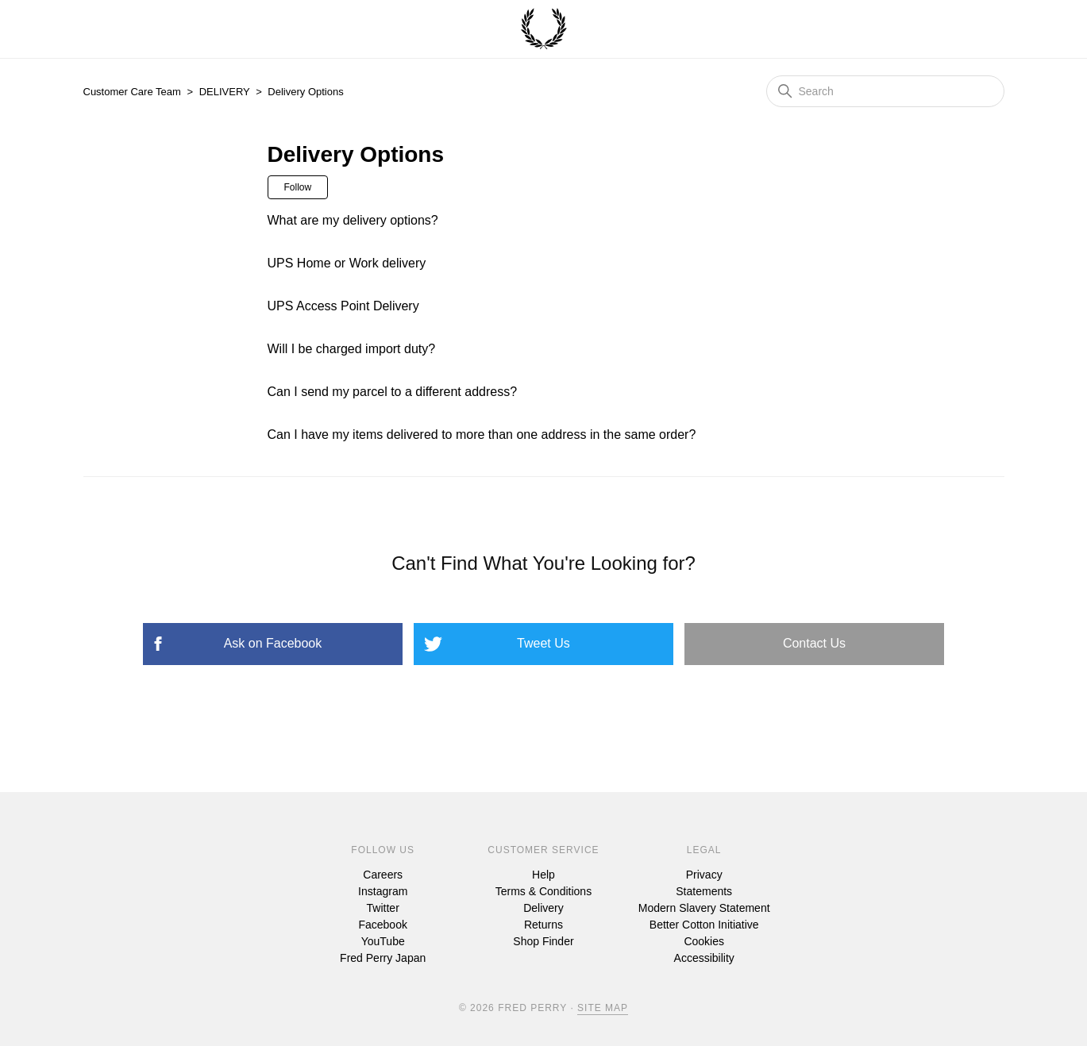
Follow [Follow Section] (298, 187)
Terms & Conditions (543, 891)
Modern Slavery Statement (704, 908)
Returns (543, 924)
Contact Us (814, 643)
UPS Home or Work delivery (347, 263)
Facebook (382, 924)
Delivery (543, 908)
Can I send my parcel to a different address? (393, 391)
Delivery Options (305, 92)
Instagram (382, 891)
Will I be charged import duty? (352, 349)
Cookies (704, 941)
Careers (383, 874)
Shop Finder (543, 941)
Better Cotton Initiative (704, 924)
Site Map (602, 1007)
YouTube (383, 941)
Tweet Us (543, 643)
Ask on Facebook (273, 643)
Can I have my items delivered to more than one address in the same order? (482, 434)
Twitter (383, 908)
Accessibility (704, 958)
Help (543, 874)
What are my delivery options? (353, 220)
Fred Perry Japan (383, 958)
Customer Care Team (132, 92)
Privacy (704, 874)
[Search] (885, 91)
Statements (704, 891)
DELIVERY (224, 92)
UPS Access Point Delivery (343, 306)
